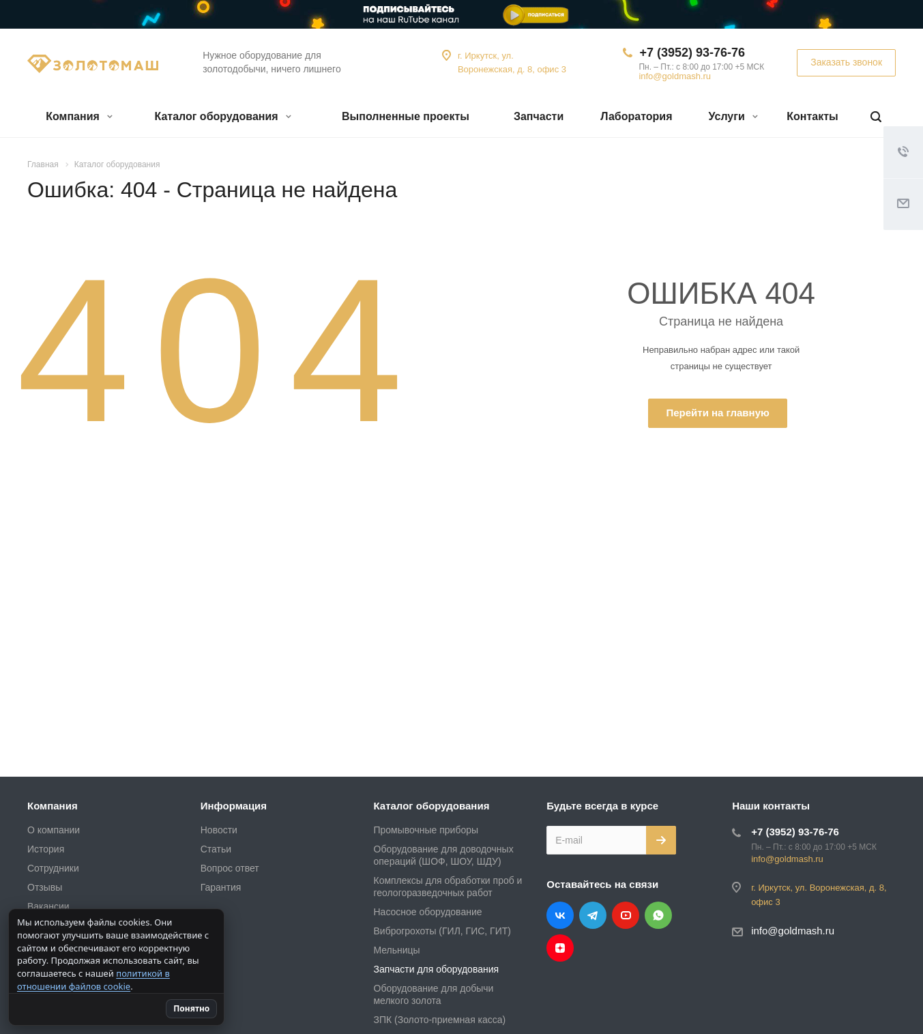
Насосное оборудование (428, 911)
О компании (53, 829)
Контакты (812, 116)
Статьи (216, 849)
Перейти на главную (717, 412)
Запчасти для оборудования (436, 969)
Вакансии (48, 906)
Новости (219, 829)
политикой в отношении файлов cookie (93, 979)
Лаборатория (636, 116)
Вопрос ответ (230, 868)
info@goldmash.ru (675, 76)
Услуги (734, 116)
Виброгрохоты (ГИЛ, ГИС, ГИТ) (442, 930)
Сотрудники (53, 868)
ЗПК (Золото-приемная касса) (440, 1019)
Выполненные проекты (405, 116)
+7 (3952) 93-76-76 (692, 52)
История (45, 849)
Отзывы (44, 887)
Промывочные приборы (426, 829)
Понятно (193, 1008)
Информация (234, 806)
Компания (79, 116)
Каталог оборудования (222, 116)
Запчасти (538, 116)
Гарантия (221, 887)
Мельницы (397, 950)
